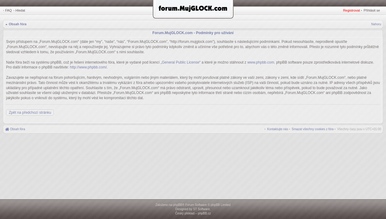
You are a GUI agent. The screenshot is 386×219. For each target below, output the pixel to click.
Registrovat (351, 10)
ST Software (201, 209)
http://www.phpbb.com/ (88, 67)
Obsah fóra (17, 24)
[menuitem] (313, 129)
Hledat (20, 10)
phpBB (177, 205)
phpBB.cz (204, 213)
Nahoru (376, 24)
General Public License (180, 62)
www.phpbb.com (260, 62)
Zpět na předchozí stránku (30, 112)
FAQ (8, 10)
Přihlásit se (372, 10)
